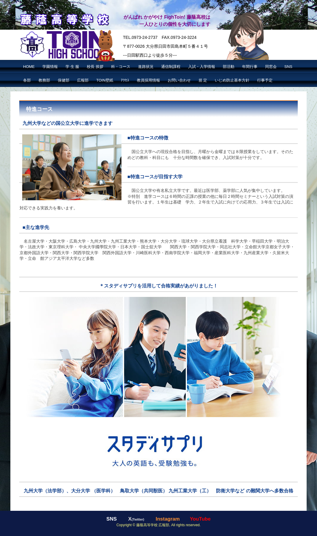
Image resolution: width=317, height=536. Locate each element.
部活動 (228, 66)
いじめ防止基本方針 (232, 80)
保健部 (63, 80)
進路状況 (145, 66)
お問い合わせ (179, 80)
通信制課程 (170, 66)
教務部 (44, 80)
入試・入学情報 (201, 66)
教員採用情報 (148, 80)
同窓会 (271, 66)
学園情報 (50, 66)
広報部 (83, 80)
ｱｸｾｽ (125, 80)
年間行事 (249, 66)
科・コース (120, 66)
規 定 (202, 80)
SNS (288, 66)
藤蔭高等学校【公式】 (64, 19)
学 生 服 (72, 66)
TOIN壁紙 (104, 80)
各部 (27, 80)
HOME (29, 66)
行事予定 (265, 80)
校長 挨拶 (95, 66)
